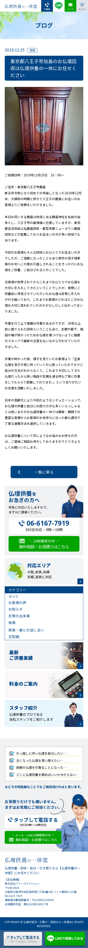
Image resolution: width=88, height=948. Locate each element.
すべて (13, 596)
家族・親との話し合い (26, 630)
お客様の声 (17, 602)
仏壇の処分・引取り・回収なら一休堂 (46, 922)
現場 (12, 622)
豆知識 (13, 636)
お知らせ (15, 609)
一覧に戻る (44, 472)
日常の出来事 (19, 615)
